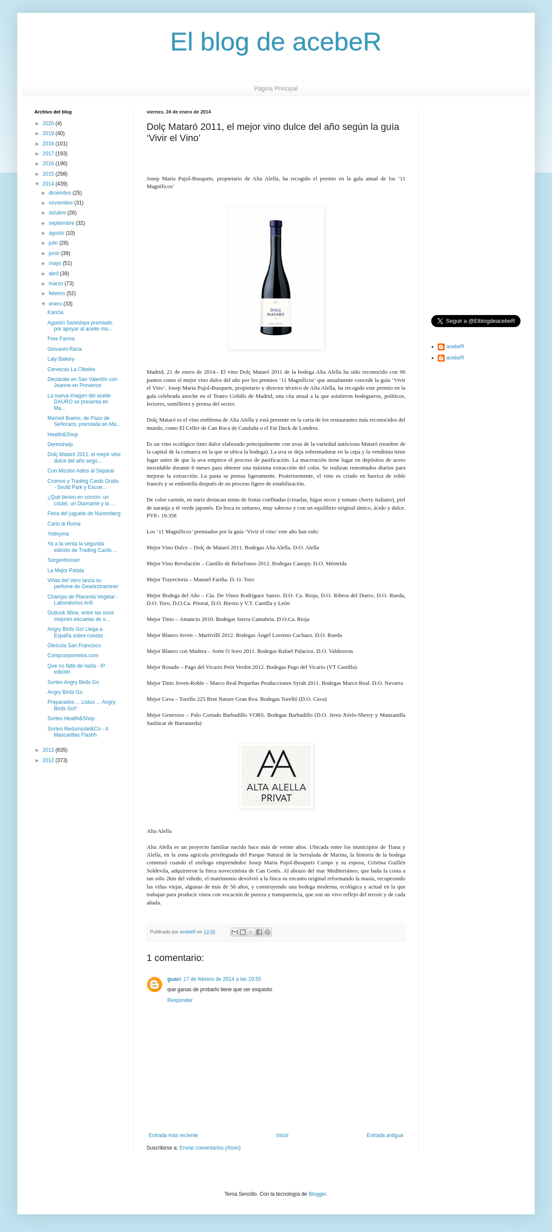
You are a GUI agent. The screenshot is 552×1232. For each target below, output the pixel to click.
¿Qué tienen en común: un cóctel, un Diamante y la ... (81, 500)
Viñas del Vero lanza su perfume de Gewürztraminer (82, 583)
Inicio (282, 1135)
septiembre (62, 223)
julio (54, 243)
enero (56, 304)
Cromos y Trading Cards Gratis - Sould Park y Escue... (83, 484)
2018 (49, 144)
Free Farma (61, 339)
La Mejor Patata (65, 570)
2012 (49, 760)
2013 (49, 750)
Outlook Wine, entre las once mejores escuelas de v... (80, 616)
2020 (49, 123)
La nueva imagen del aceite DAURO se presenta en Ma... (79, 402)
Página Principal (276, 88)
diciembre (60, 193)
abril (54, 274)
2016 (49, 164)
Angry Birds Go (64, 692)
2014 (49, 184)
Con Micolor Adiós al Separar (80, 471)
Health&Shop (62, 435)
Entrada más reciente (173, 1135)
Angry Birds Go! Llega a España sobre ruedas (75, 632)
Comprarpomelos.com (72, 655)
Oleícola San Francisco (74, 646)
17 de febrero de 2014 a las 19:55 (222, 979)
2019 (49, 133)
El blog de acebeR (276, 41)
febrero (57, 293)
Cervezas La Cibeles (71, 369)
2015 (49, 174)
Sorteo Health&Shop (70, 718)
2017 (49, 154)
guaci (174, 979)
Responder (180, 1000)
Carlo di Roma (64, 524)
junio (55, 253)
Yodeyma (58, 534)
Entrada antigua (385, 1135)
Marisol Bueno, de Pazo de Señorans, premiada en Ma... (84, 421)
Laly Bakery (61, 359)
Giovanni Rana (64, 349)
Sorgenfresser (63, 560)
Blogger (317, 1194)
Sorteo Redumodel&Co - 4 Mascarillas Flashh (77, 732)
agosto (57, 233)
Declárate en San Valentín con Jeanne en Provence (82, 382)
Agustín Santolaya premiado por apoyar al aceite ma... (80, 326)
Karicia (55, 312)
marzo (57, 283)
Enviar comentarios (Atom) (210, 1148)
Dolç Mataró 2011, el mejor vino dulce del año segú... (83, 457)
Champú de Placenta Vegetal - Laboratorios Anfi (82, 600)
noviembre (61, 203)
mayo (56, 263)
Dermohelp (60, 444)
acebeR (455, 346)
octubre (58, 213)
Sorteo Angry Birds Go (73, 682)
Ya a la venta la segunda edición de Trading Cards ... (82, 547)
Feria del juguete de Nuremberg (83, 513)
